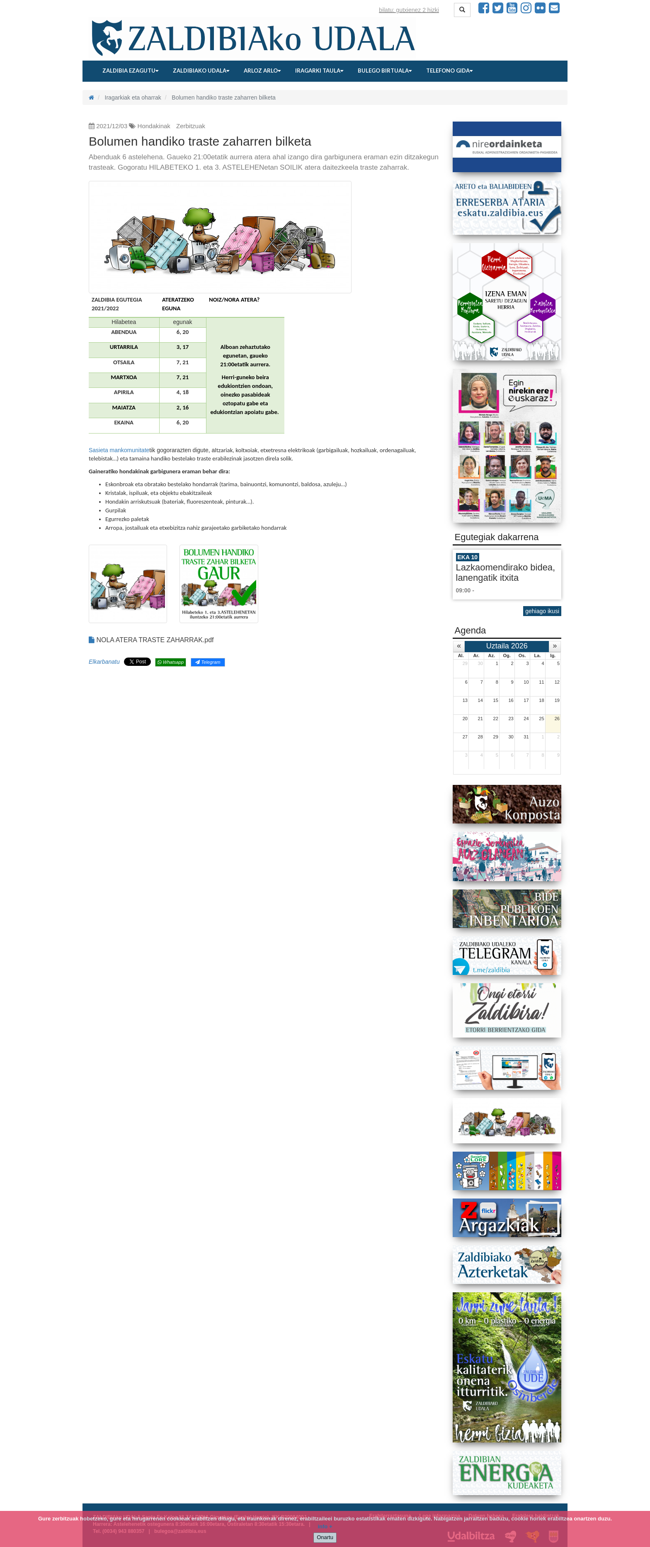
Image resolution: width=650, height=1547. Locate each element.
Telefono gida (449, 70)
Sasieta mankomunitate (119, 450)
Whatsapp (171, 662)
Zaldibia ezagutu (130, 70)
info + (325, 1526)
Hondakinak (154, 125)
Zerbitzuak (190, 125)
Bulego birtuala (385, 70)
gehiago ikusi (542, 611)
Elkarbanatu (104, 661)
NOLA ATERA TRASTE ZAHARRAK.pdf (151, 639)
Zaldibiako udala (201, 70)
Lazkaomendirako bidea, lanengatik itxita (505, 572)
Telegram (207, 662)
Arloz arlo (262, 70)
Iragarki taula (319, 70)
